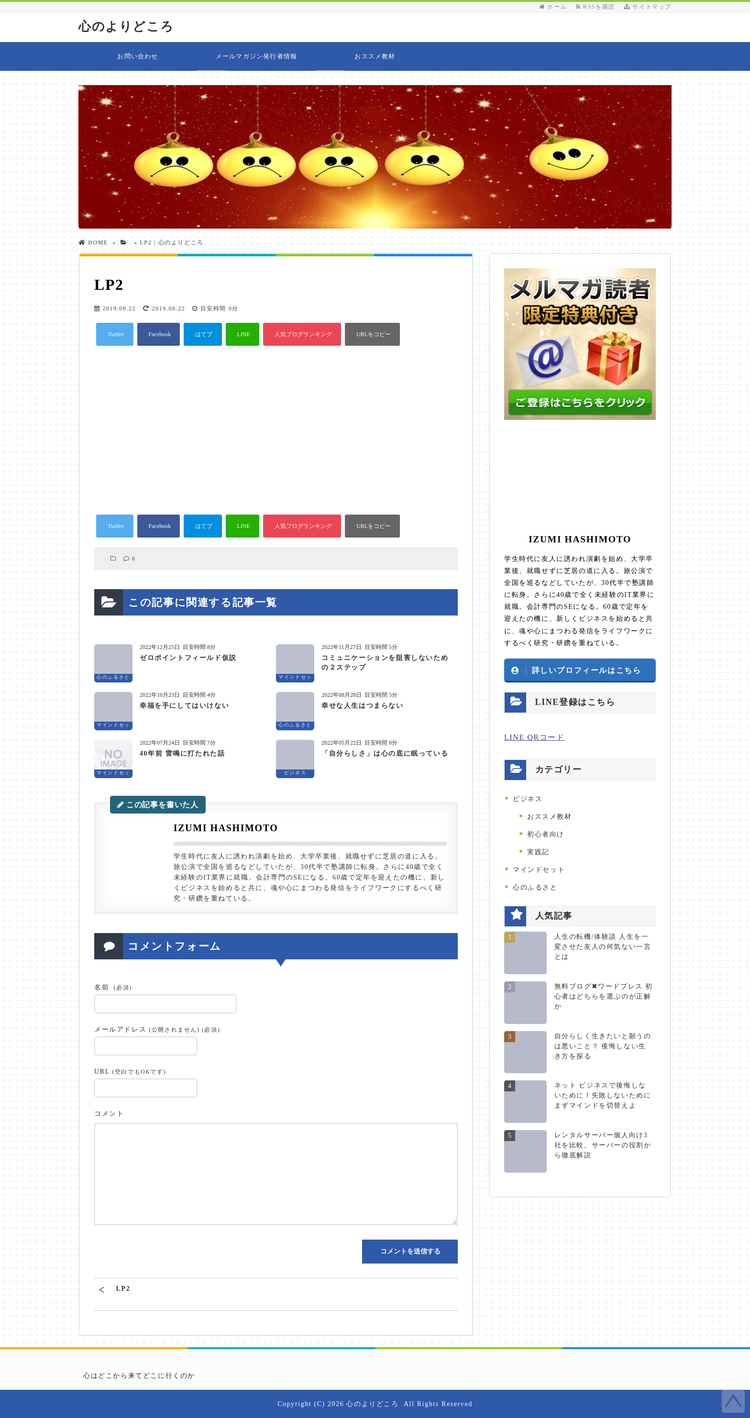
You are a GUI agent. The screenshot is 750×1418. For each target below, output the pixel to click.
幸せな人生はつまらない (362, 705)
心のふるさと (535, 887)
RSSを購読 (597, 6)
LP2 (123, 1288)
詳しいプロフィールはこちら (586, 670)
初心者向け (545, 834)
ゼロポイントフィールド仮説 (188, 657)
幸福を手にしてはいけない (184, 705)
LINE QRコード (534, 737)
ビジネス (527, 798)
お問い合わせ (137, 56)
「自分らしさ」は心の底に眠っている (384, 753)
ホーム (553, 6)
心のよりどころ (126, 26)
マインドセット (539, 869)
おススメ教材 (374, 56)
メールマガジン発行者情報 (256, 56)
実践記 (538, 852)
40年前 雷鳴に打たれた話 (182, 753)
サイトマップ (648, 6)
